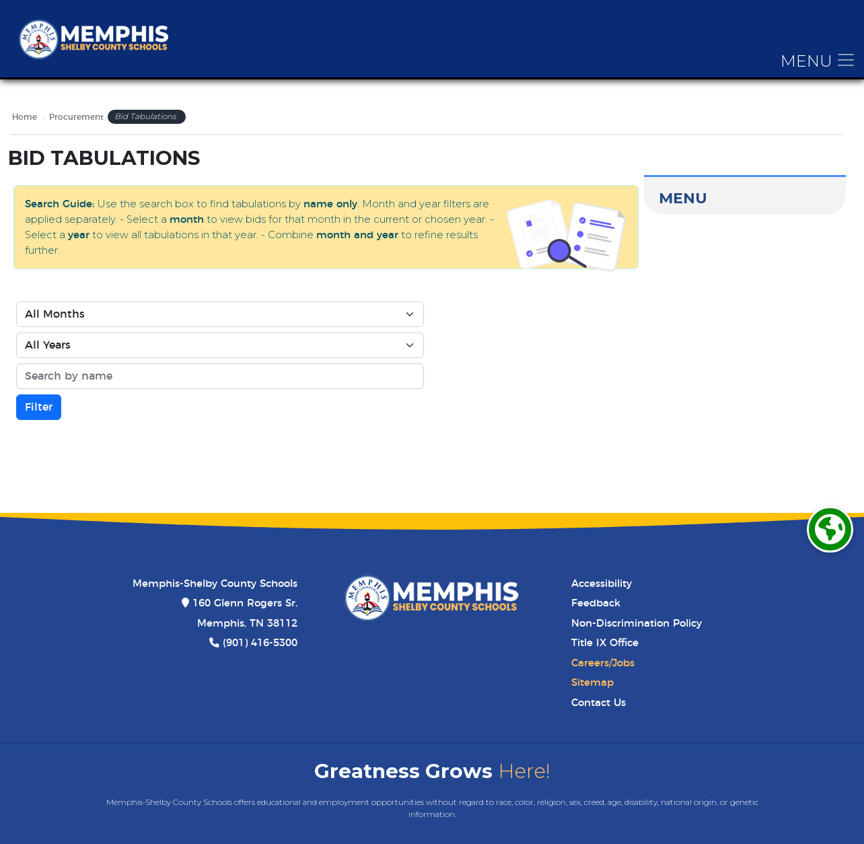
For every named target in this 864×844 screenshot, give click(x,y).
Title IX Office (605, 643)
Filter (38, 407)
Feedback (595, 603)
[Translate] (830, 529)
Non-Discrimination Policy (636, 624)
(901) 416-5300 (260, 643)
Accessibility (601, 584)
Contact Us (598, 703)
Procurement (76, 117)
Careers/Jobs (603, 663)
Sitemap (592, 683)
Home (24, 117)
